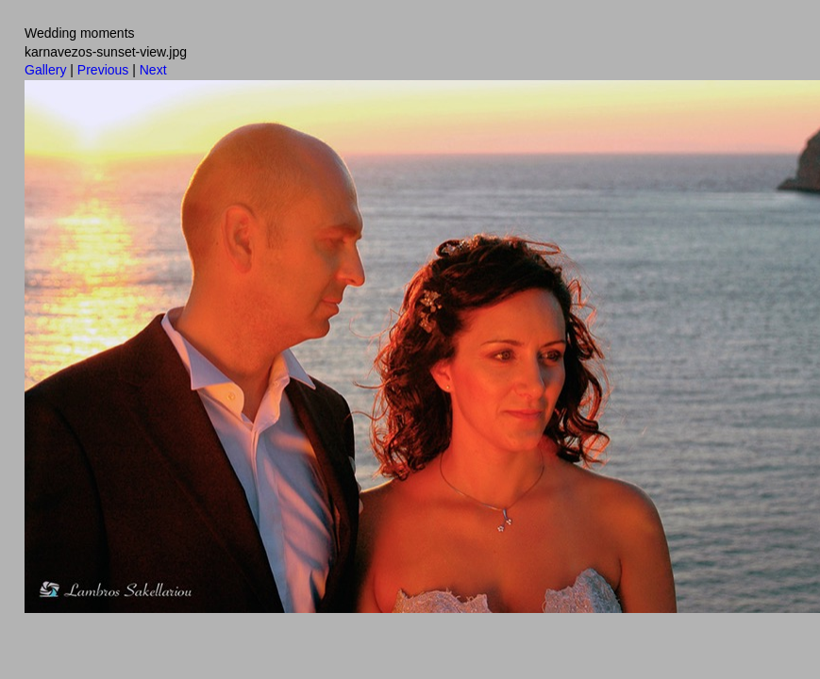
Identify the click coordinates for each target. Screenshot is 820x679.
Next (153, 69)
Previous (102, 69)
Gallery (45, 69)
